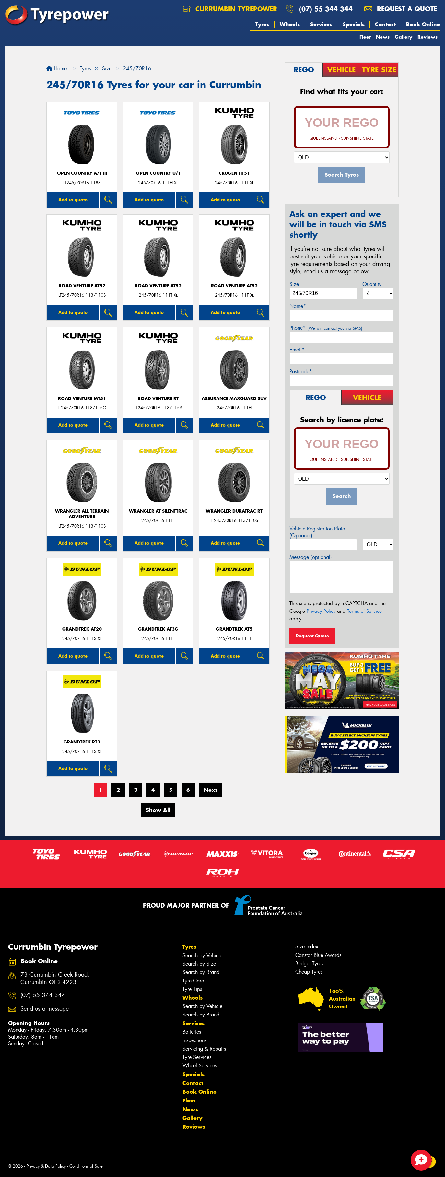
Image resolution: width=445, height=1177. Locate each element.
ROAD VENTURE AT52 (82, 286)
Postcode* (300, 371)
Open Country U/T (158, 173)
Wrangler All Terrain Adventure (82, 513)
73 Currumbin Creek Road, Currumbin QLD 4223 (54, 978)
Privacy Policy (321, 611)
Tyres (262, 24)
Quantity (371, 284)
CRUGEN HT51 (234, 173)
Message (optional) (310, 557)
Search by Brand (200, 972)
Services (321, 24)
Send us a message (44, 1009)
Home (56, 68)
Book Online (423, 24)
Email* (297, 349)
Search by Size (199, 963)
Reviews (427, 37)
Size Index (306, 946)
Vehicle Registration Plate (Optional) (317, 532)
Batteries (191, 1031)
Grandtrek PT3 (82, 742)
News (383, 37)
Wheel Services (199, 1065)
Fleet (365, 37)
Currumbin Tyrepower (230, 9)
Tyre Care (193, 980)
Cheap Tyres (308, 972)
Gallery (403, 37)
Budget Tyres (309, 963)
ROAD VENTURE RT (158, 398)
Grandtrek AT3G (158, 629)
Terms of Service (364, 611)
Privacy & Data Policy (46, 1166)
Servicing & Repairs (204, 1048)
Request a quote (400, 9)
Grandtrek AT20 (82, 629)
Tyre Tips (192, 989)
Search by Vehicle (202, 955)
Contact (385, 24)
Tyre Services (196, 1057)
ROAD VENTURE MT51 (82, 398)
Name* (297, 306)
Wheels (290, 24)
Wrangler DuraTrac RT (234, 511)
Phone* (325, 328)
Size (294, 284)
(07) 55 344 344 (326, 9)
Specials (354, 24)
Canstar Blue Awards (318, 955)
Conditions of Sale (86, 1166)
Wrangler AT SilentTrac (158, 511)
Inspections (194, 1040)
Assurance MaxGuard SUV (234, 398)
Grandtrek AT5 (234, 629)
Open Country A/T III (82, 173)
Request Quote (312, 636)
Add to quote (73, 200)
